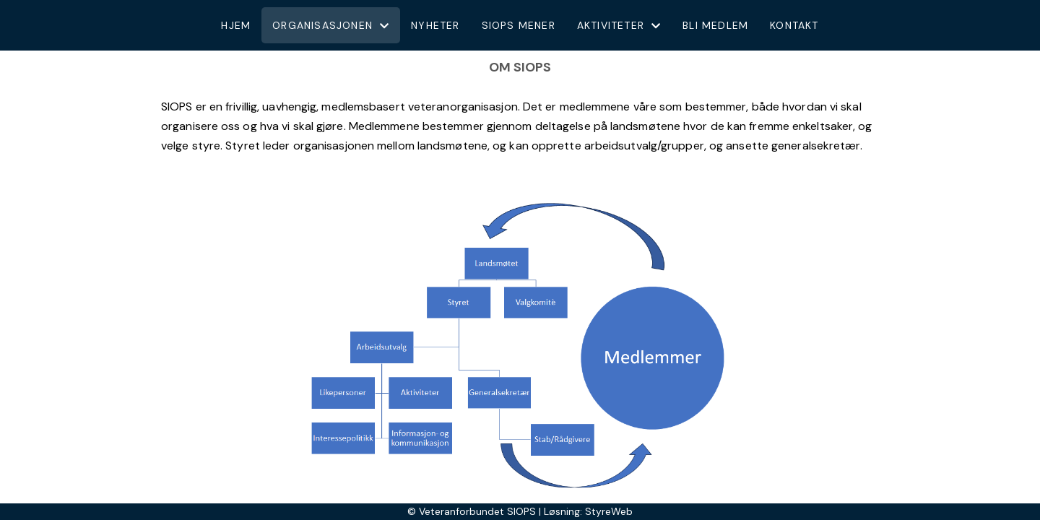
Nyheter (435, 25)
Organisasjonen (330, 25)
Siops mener (518, 25)
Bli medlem (715, 25)
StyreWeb (609, 511)
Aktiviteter (619, 25)
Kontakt (794, 25)
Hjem (236, 25)
